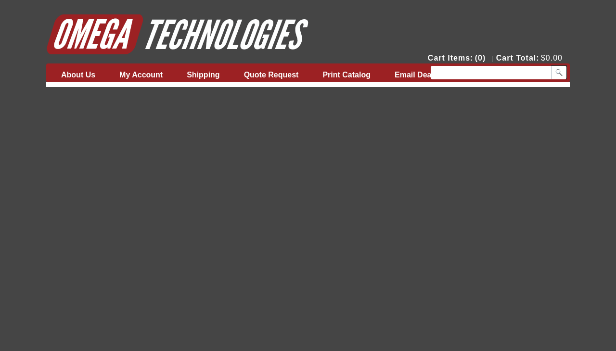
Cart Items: (451, 58)
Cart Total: (517, 58)
